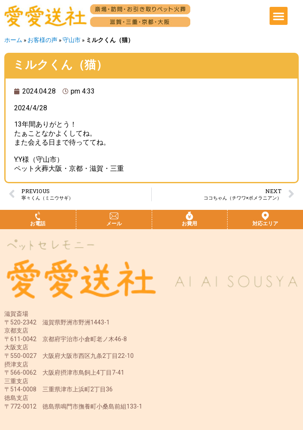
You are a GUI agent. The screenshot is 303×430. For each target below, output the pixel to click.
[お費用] (189, 216)
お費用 (189, 224)
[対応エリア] (265, 216)
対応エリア (265, 224)
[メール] (114, 216)
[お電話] (37, 216)
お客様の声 (42, 40)
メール (114, 224)
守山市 (72, 40)
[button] (279, 16)
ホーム (13, 40)
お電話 (37, 224)
